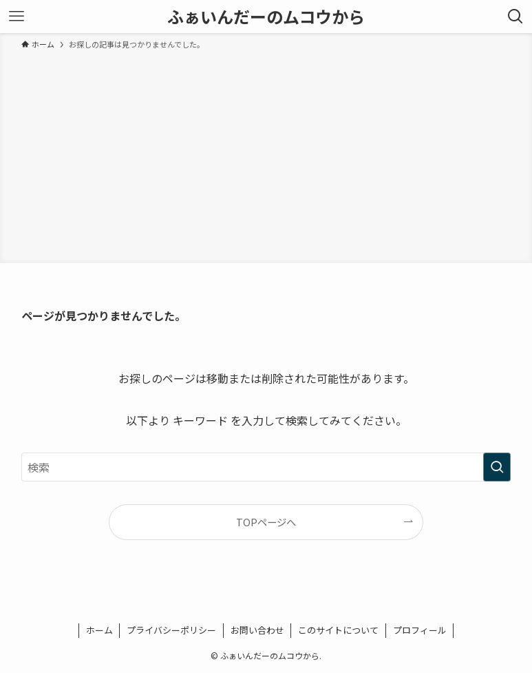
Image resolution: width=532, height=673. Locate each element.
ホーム (99, 629)
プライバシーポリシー (171, 629)
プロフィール (420, 629)
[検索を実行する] (497, 467)
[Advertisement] (266, 154)
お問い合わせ (257, 629)
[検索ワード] (266, 467)
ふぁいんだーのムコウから (266, 16)
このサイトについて (338, 629)
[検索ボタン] (515, 16)
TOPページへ (266, 522)
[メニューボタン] (16, 16)
